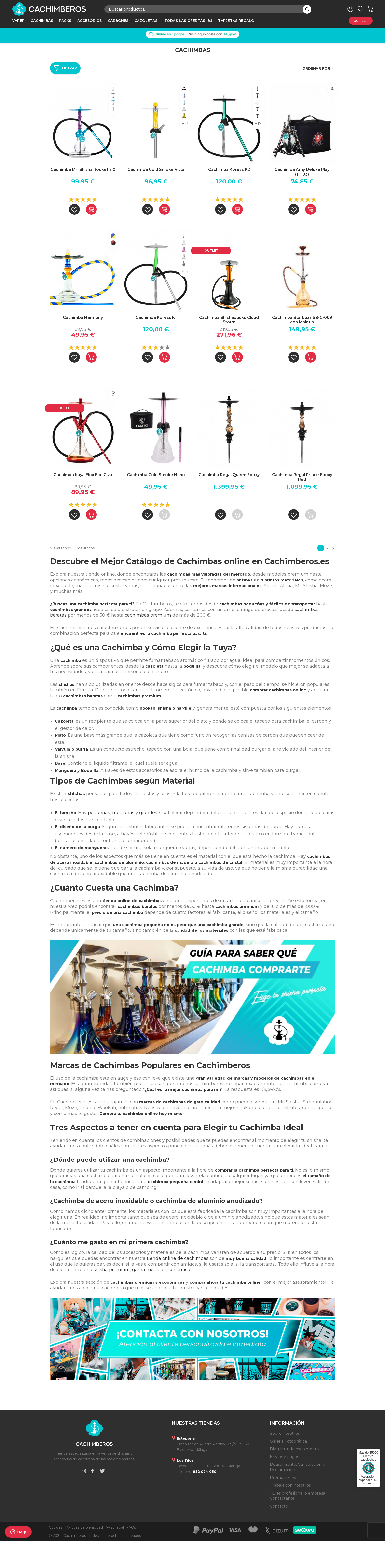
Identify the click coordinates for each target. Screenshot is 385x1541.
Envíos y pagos (284, 1456)
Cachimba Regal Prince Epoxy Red (302, 477)
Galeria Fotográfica (288, 1441)
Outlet (360, 21)
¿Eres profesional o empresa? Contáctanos (298, 1496)
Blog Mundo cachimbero (294, 1449)
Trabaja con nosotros (290, 1485)
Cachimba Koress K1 (156, 317)
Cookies (55, 1527)
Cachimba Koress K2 (229, 169)
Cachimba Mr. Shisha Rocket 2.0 (83, 169)
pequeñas (99, 812)
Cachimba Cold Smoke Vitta (155, 169)
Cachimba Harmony (83, 317)
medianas (123, 812)
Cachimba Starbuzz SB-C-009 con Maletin (302, 319)
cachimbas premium (148, 615)
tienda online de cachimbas (177, 1258)
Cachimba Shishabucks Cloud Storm (229, 319)
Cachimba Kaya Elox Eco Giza (83, 475)
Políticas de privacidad (84, 1527)
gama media (146, 1269)
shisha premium (112, 1269)
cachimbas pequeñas (241, 604)
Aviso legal (115, 1527)
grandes (148, 812)
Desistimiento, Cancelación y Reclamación (297, 1467)
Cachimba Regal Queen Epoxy (229, 475)
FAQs (131, 1527)
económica (178, 1269)
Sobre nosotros (285, 1433)
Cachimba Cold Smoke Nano (156, 475)
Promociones (283, 1477)
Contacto (279, 1506)
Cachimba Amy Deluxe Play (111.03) (302, 172)
